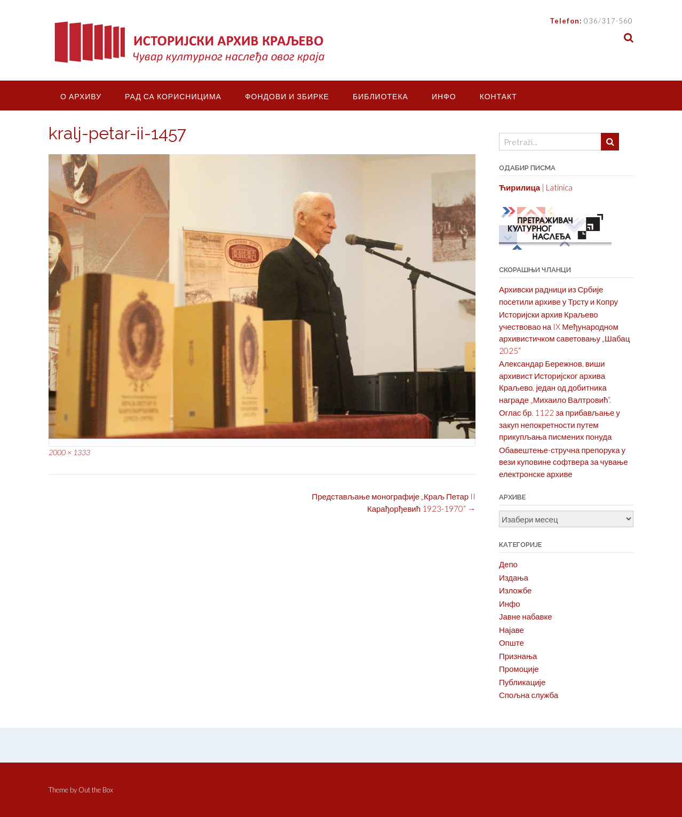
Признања (518, 656)
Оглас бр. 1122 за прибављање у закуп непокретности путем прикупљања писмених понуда (559, 424)
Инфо (444, 96)
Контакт (498, 96)
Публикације (522, 682)
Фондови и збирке (287, 96)
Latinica (559, 187)
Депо (508, 564)
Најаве (511, 629)
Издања (513, 577)
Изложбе (515, 590)
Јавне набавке (525, 616)
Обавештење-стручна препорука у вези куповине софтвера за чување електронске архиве (563, 462)
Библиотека (380, 96)
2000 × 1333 (69, 452)
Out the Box (95, 790)
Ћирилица (519, 187)
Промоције (519, 668)
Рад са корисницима (173, 96)
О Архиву (80, 96)
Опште (511, 642)
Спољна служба (528, 695)
